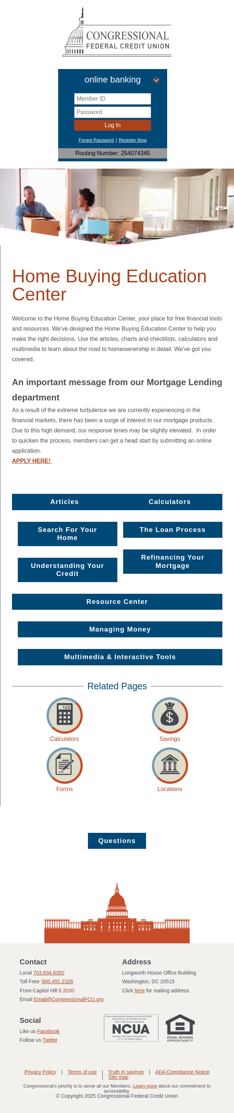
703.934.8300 (48, 973)
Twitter (50, 1040)
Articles (64, 501)
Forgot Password (96, 140)
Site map (118, 1077)
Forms (64, 789)
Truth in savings (126, 1071)
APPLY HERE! (32, 461)
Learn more (145, 1086)
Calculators (170, 501)
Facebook (48, 1031)
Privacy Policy (40, 1071)
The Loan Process (173, 529)
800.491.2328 (57, 981)
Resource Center (117, 601)
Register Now (133, 140)
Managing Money (120, 629)
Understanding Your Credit (67, 569)
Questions (117, 840)
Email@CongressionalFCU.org (69, 999)
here (139, 990)
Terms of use (82, 1071)
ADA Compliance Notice (182, 1071)
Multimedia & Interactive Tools (120, 657)
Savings (170, 739)
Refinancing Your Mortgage (172, 561)
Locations (169, 789)
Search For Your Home (67, 533)
